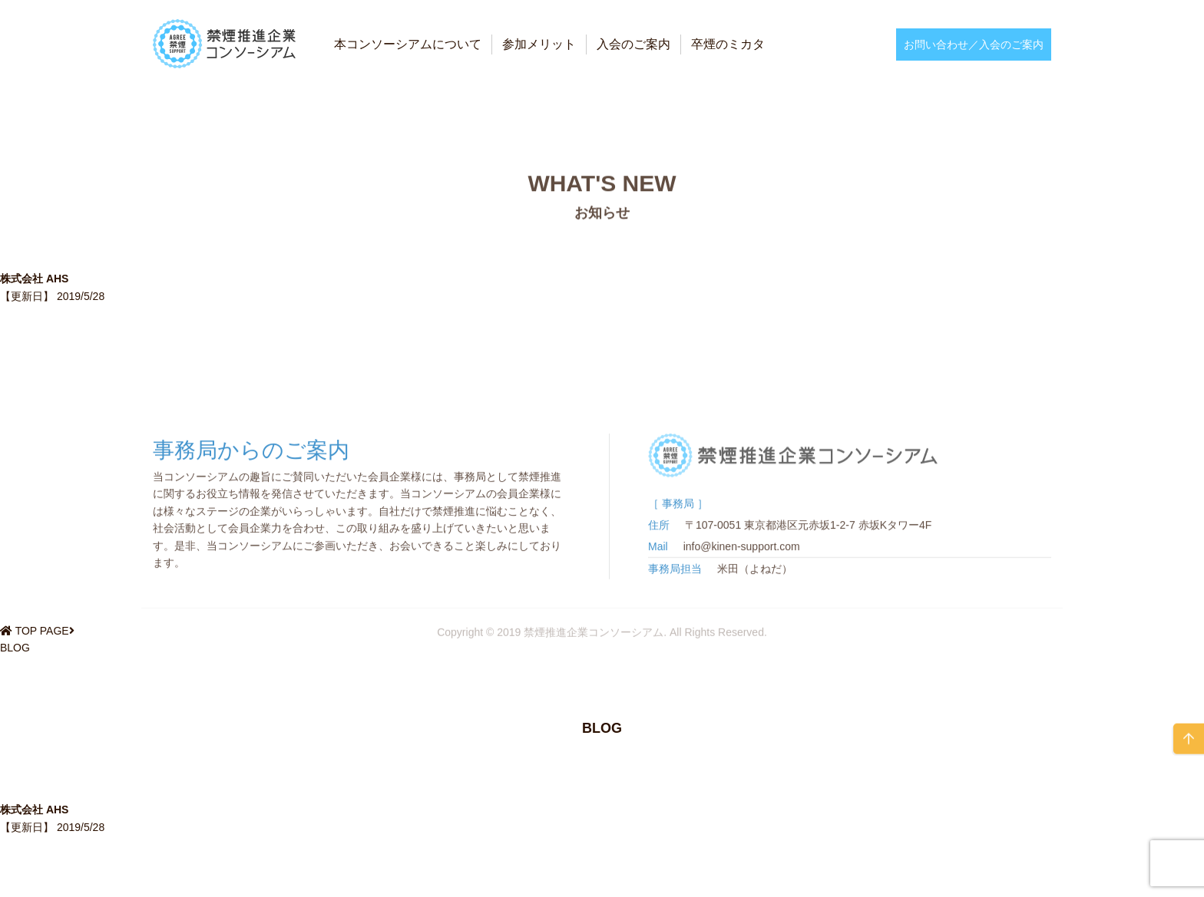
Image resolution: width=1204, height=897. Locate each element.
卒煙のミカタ (728, 44)
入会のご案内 (633, 44)
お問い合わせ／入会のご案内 (974, 44)
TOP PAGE (42, 631)
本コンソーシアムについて (407, 44)
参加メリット (539, 44)
